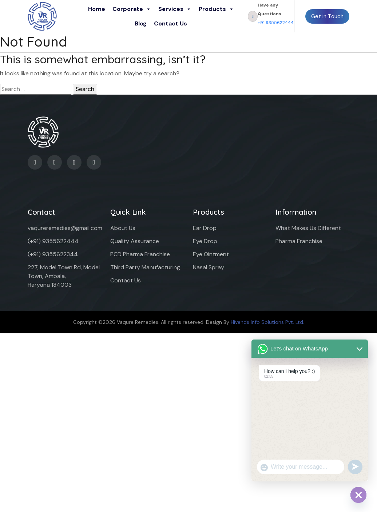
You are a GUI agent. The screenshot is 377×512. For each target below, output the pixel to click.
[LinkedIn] (54, 162)
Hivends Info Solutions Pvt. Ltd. (267, 322)
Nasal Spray (208, 267)
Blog (141, 23)
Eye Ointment (211, 254)
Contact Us (170, 23)
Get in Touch (327, 16)
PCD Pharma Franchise (140, 254)
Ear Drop (205, 228)
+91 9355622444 (276, 22)
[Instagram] (94, 162)
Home (96, 9)
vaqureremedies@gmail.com (65, 228)
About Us (122, 228)
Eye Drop (205, 241)
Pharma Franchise (298, 241)
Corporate (131, 9)
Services (174, 9)
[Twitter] (74, 162)
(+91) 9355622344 (53, 254)
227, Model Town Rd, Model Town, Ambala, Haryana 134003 (64, 276)
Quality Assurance (134, 241)
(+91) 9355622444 (53, 241)
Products (216, 9)
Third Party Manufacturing (145, 267)
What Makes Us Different (308, 228)
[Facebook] (35, 162)
